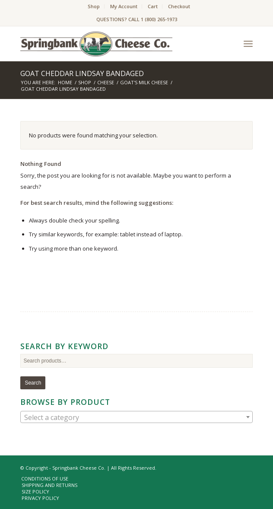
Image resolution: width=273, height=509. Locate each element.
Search (33, 383)
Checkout (179, 6)
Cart (153, 6)
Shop (94, 6)
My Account (123, 6)
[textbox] (136, 417)
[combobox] (136, 417)
